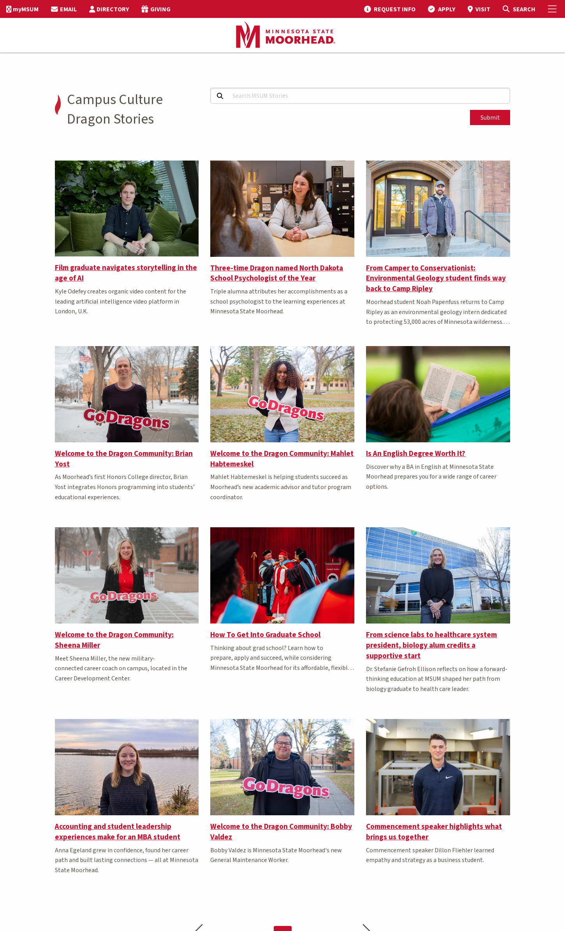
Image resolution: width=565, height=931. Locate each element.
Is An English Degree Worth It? (415, 453)
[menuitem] (22, 9)
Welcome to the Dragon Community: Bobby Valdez (281, 832)
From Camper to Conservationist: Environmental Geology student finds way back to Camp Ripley (436, 279)
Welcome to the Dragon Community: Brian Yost (124, 459)
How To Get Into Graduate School (265, 634)
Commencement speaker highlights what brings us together (434, 832)
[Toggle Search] (518, 9)
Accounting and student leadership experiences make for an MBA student (117, 832)
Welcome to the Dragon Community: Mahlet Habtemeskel (282, 459)
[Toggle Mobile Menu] (553, 9)
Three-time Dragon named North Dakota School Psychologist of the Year (276, 273)
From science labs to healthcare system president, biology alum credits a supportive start (431, 645)
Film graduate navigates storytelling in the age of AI (126, 273)
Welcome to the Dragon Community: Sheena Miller (114, 640)
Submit (490, 117)
